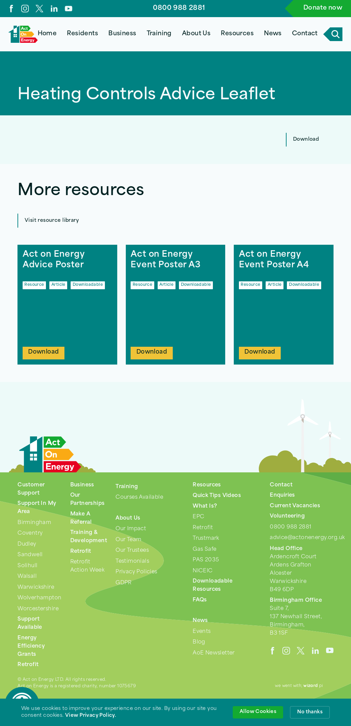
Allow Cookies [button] (258, 711)
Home (47, 34)
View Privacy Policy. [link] (90, 715)
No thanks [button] (310, 712)
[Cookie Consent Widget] (175, 712)
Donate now (322, 8)
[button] (82, 34)
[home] (23, 34)
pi (313, 686)
